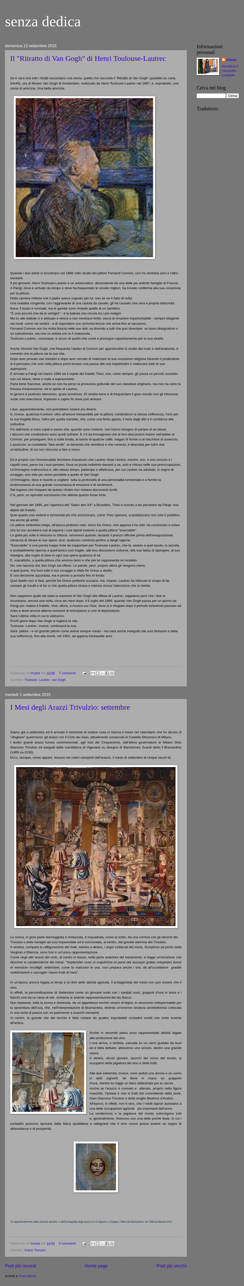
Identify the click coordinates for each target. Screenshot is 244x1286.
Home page (96, 1265)
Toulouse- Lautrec (37, 680)
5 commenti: (68, 1243)
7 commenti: (68, 673)
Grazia (231, 60)
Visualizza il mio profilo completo (230, 70)
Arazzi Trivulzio (35, 1250)
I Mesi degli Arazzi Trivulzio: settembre (70, 707)
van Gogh (59, 680)
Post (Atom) (27, 1276)
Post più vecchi (172, 1265)
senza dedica (43, 21)
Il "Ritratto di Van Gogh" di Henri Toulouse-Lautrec (88, 58)
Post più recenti (20, 1265)
